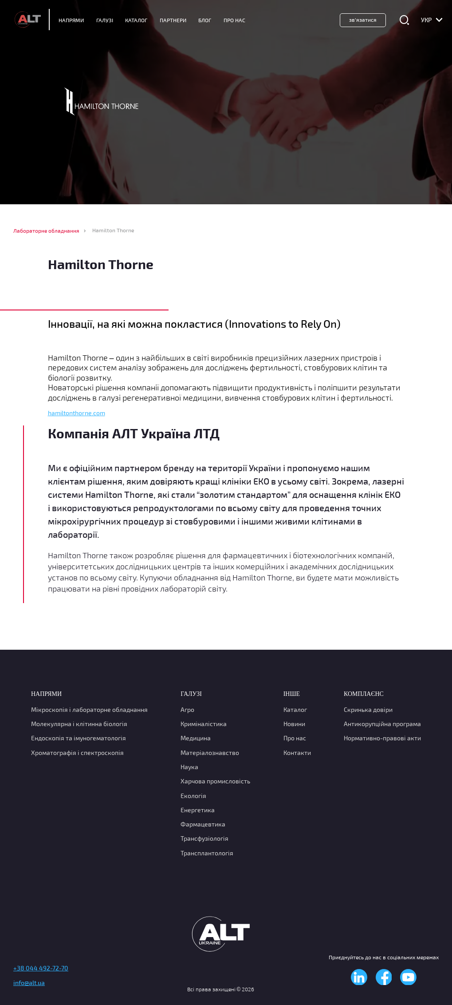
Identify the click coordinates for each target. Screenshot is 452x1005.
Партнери (173, 20)
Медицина (196, 738)
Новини (294, 723)
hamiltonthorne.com (76, 413)
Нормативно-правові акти (382, 738)
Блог (204, 20)
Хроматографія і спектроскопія (77, 752)
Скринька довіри (368, 709)
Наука (189, 767)
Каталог (136, 20)
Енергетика (198, 810)
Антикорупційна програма (382, 723)
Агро (187, 709)
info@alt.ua (29, 983)
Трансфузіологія (204, 838)
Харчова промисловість (215, 781)
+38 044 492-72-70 (40, 968)
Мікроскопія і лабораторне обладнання (89, 709)
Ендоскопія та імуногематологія (78, 738)
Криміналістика (204, 723)
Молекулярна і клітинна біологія (79, 723)
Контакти (297, 752)
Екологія (193, 795)
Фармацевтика (203, 824)
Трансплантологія (207, 853)
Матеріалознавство (210, 752)
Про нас (294, 738)
